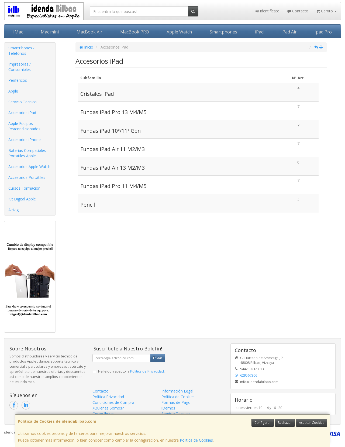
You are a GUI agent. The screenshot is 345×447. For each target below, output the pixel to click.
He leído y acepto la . (131, 371)
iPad (259, 32)
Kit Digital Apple (22, 199)
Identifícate (267, 10)
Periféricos (17, 80)
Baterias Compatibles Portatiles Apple (27, 153)
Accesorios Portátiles (26, 177)
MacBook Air (89, 32)
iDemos (168, 408)
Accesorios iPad (22, 112)
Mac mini (50, 32)
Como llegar (103, 413)
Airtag (13, 209)
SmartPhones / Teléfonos (21, 50)
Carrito (326, 10)
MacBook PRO (134, 32)
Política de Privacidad (147, 371)
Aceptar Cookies (311, 422)
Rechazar (285, 422)
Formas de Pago (176, 402)
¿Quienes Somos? (108, 408)
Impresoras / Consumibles (19, 67)
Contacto (297, 10)
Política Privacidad (108, 396)
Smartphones (223, 32)
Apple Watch (179, 32)
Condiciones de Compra (113, 402)
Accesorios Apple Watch (29, 166)
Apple (13, 91)
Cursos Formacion (24, 188)
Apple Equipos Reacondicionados (24, 126)
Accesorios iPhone (24, 139)
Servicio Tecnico (22, 101)
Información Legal (177, 391)
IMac (18, 32)
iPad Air (289, 32)
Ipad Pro (323, 32)
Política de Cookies (196, 440)
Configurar (262, 422)
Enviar (157, 358)
